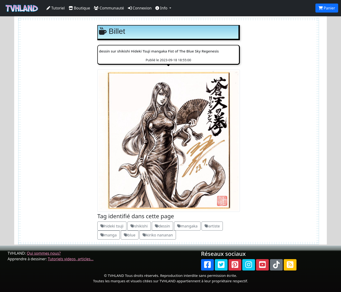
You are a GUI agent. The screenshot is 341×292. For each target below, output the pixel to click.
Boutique (79, 8)
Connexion (140, 8)
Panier (327, 8)
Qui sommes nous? (44, 253)
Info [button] (161, 8)
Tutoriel (55, 8)
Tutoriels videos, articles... (71, 258)
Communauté (109, 8)
